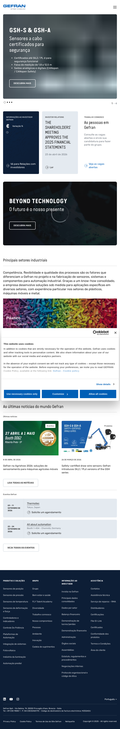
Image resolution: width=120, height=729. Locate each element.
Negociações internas (72, 666)
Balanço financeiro (71, 614)
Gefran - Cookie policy (66, 371)
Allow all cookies (98, 394)
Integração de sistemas (14, 644)
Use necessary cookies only (22, 394)
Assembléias (68, 650)
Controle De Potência (13, 627)
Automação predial (12, 663)
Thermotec (33, 503)
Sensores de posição (13, 588)
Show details (103, 384)
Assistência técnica (100, 595)
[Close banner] (115, 333)
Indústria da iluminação (14, 657)
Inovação (37, 640)
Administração (69, 637)
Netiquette (70, 721)
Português (110, 699)
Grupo (35, 588)
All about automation (39, 524)
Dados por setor (69, 608)
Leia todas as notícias (20, 482)
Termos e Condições (100, 643)
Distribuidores (97, 608)
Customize (60, 394)
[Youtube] (12, 698)
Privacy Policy (9, 721)
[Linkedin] (6, 698)
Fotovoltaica (9, 650)
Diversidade (38, 608)
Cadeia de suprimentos (43, 646)
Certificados (97, 627)
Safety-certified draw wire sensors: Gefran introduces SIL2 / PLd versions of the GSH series (86, 469)
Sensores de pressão (13, 595)
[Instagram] (19, 698)
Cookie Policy (26, 721)
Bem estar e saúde (41, 595)
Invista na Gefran (70, 591)
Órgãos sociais (69, 643)
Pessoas (36, 627)
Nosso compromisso (42, 621)
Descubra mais (22, 83)
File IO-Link (96, 621)
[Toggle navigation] (115, 7)
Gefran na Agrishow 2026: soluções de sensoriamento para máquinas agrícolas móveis (30, 467)
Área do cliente (98, 650)
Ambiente (37, 634)
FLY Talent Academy (42, 601)
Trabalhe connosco (41, 614)
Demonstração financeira (74, 630)
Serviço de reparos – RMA (103, 601)
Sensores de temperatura (15, 601)
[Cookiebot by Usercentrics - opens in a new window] (95, 332)
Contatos (95, 588)
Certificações (97, 614)
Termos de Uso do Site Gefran (48, 721)
